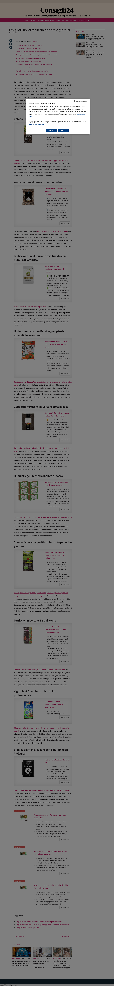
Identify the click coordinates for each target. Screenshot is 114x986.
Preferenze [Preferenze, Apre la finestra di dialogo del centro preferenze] (51, 130)
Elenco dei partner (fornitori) (36, 124)
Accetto (63, 130)
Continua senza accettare (81, 101)
